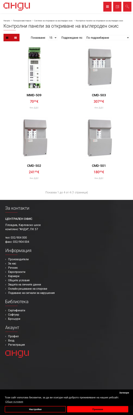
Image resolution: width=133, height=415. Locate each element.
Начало (7, 21)
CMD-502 (34, 166)
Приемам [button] (97, 409)
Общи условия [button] (14, 401)
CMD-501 (99, 166)
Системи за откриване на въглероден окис (53, 21)
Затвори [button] (124, 392)
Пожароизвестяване (22, 21)
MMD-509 (34, 95)
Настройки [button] (35, 409)
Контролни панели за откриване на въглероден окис (99, 21)
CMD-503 (99, 95)
